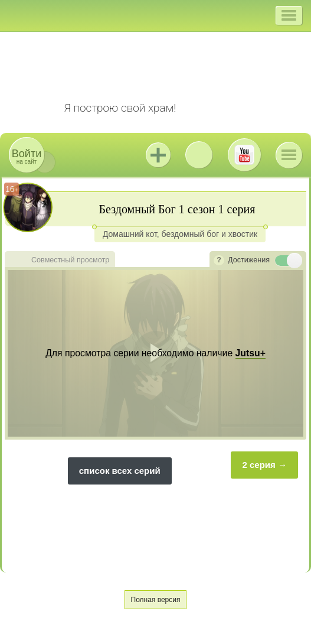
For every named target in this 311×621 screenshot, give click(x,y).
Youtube (244, 154)
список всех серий (120, 471)
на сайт (26, 156)
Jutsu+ (158, 154)
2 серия (258, 465)
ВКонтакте (198, 154)
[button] (289, 15)
